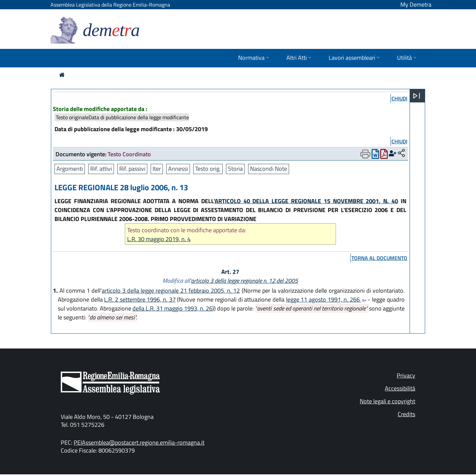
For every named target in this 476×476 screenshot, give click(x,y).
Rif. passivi (132, 168)
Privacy (406, 375)
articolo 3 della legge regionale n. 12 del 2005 (244, 280)
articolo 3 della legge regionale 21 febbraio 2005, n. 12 (171, 290)
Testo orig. (208, 168)
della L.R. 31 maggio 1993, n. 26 (172, 308)
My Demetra (415, 4)
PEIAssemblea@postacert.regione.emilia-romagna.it (139, 442)
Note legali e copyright (387, 401)
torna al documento (379, 258)
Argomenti (69, 168)
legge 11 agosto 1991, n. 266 (326, 299)
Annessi (178, 168)
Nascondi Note (268, 168)
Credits (406, 414)
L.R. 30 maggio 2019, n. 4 (159, 239)
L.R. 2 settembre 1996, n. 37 (139, 299)
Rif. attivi (101, 168)
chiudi (399, 98)
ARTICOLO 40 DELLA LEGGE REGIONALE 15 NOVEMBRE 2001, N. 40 (306, 201)
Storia (235, 168)
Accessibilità (400, 388)
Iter (157, 168)
